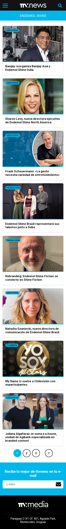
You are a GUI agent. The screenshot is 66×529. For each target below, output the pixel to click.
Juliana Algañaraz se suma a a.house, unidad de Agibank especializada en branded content (31, 437)
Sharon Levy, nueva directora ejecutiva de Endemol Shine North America (32, 120)
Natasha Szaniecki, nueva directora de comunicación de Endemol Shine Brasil (32, 330)
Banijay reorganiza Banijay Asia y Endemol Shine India (27, 68)
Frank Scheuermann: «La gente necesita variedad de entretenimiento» (32, 173)
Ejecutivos (12, 30)
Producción (13, 188)
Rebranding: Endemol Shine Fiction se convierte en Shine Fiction (31, 277)
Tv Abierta (12, 345)
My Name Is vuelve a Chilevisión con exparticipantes (30, 383)
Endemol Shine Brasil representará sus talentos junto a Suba (32, 225)
